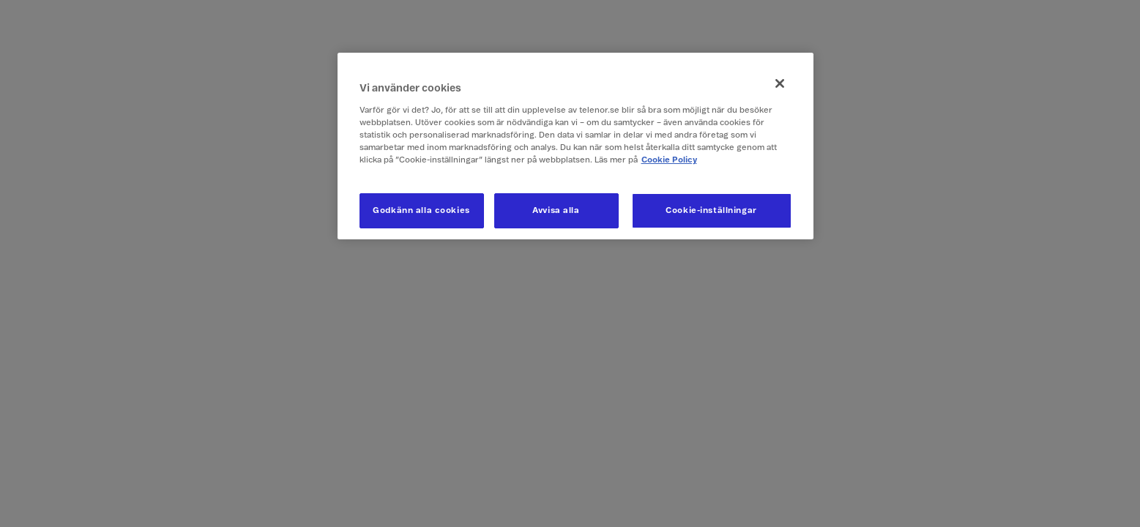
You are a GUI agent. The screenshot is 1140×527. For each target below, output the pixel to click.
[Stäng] (780, 83)
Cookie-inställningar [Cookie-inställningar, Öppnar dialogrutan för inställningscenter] (711, 210)
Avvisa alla (555, 210)
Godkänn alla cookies (421, 210)
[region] (575, 146)
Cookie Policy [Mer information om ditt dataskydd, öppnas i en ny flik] (669, 160)
